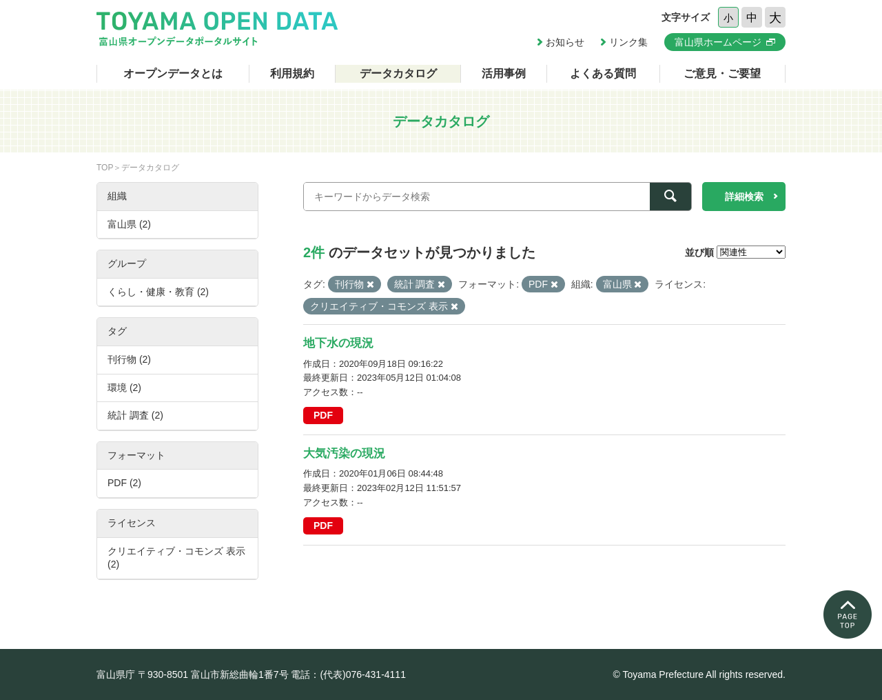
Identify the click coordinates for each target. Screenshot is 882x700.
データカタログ (398, 73)
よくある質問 (603, 73)
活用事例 (504, 73)
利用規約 (292, 73)
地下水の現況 (338, 343)
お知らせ (565, 42)
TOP (104, 167)
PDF (323, 415)
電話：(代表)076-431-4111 (348, 674)
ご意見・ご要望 (722, 73)
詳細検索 (744, 196)
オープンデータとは (173, 73)
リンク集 (628, 42)
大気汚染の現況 (344, 453)
